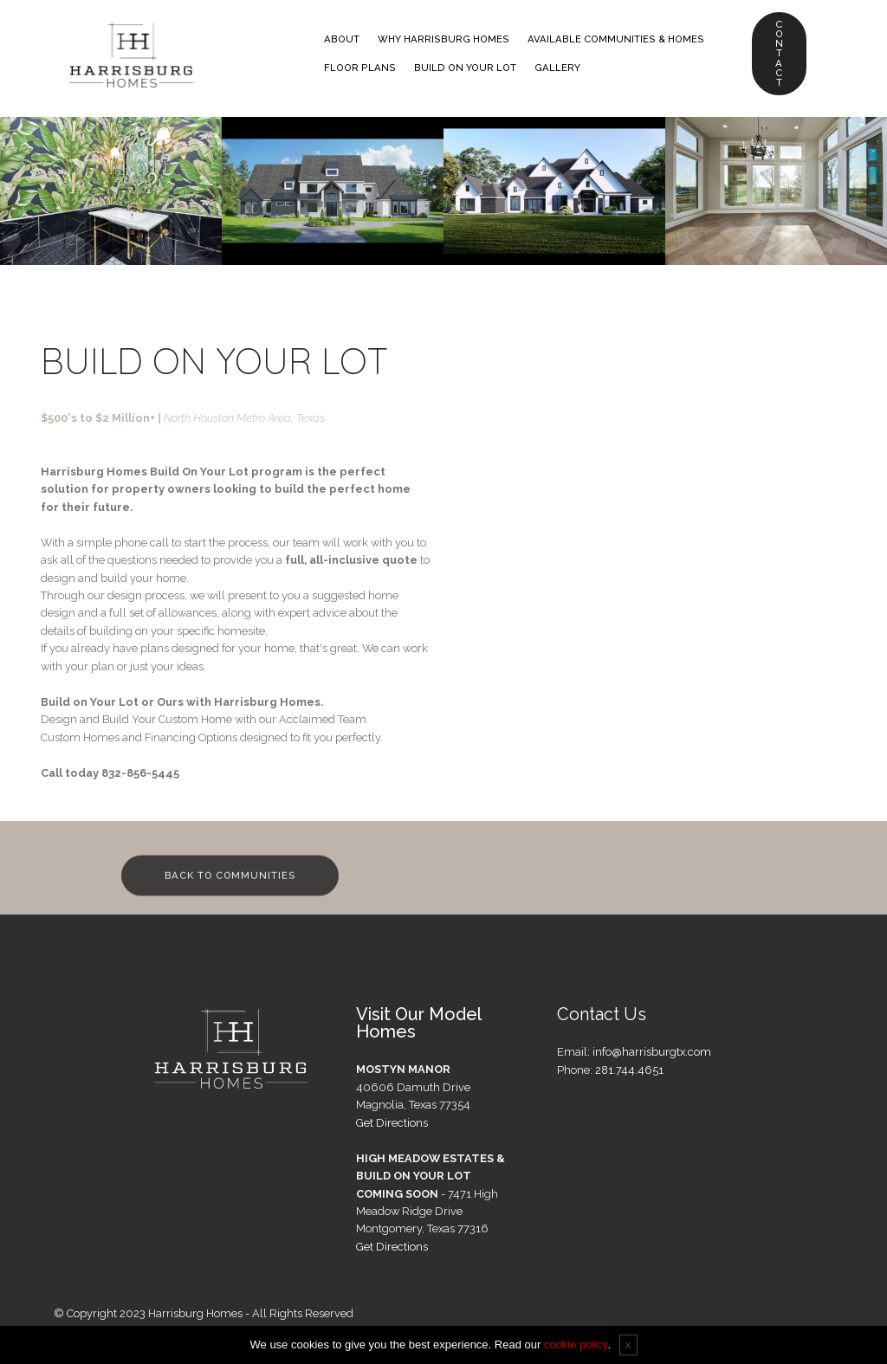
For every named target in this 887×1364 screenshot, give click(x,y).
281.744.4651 (629, 1069)
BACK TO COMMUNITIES (232, 885)
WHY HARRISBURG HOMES (444, 39)
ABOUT (342, 39)
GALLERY (558, 67)
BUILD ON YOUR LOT (466, 67)
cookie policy (575, 1344)
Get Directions (392, 1122)
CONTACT (779, 53)
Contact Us (601, 1014)
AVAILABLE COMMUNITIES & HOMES (616, 39)
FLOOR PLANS (361, 67)
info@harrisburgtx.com (651, 1051)
